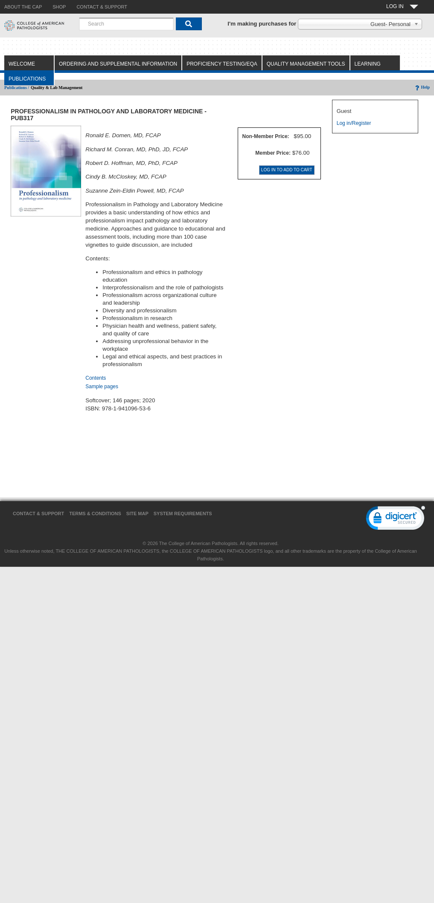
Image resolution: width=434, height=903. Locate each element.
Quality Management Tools (306, 64)
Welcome (22, 64)
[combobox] (126, 23)
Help (422, 87)
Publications (27, 79)
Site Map (137, 513)
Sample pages (101, 386)
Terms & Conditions (95, 513)
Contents (95, 378)
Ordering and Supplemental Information (118, 64)
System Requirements (183, 513)
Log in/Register (354, 123)
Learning (368, 64)
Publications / (16, 87)
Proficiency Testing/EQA (221, 64)
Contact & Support (38, 513)
